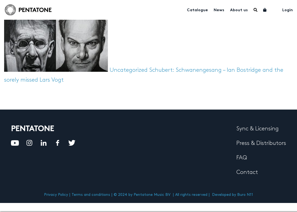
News (219, 10)
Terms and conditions (91, 194)
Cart (265, 10)
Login (287, 10)
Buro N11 (245, 194)
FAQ (241, 158)
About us (239, 10)
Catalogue (197, 10)
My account (275, 9)
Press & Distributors (261, 143)
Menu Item (255, 10)
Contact (247, 172)
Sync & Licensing (257, 128)
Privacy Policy (56, 194)
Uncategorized (129, 70)
